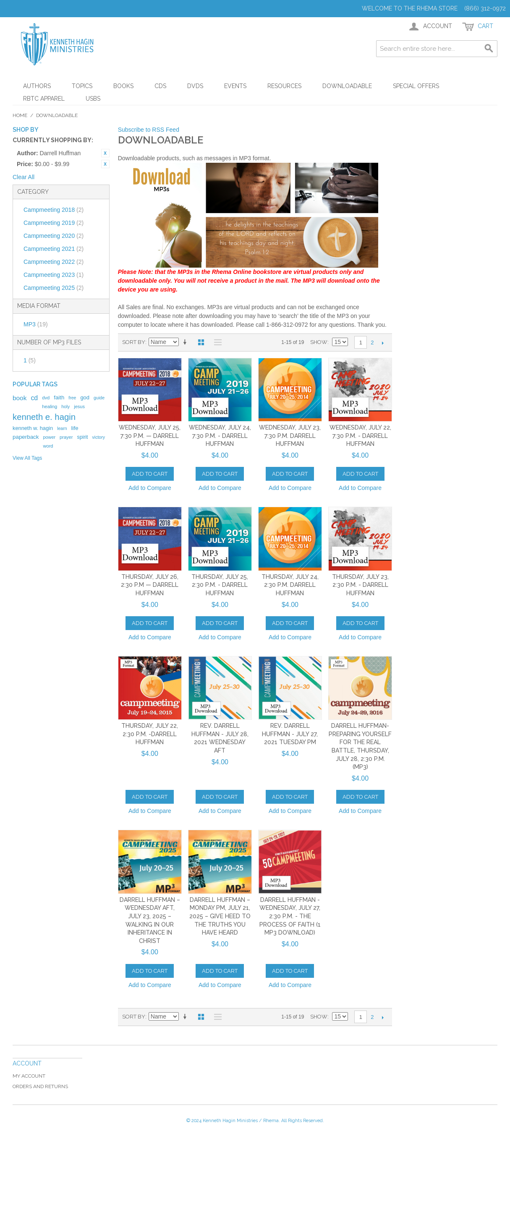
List (215, 342)
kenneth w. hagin (33, 428)
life (74, 428)
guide (99, 397)
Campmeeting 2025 (54, 287)
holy (65, 406)
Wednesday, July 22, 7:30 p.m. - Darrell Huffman (360, 435)
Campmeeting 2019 (54, 222)
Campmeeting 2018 (54, 209)
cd (34, 397)
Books (123, 86)
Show (318, 342)
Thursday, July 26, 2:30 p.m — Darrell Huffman (149, 584)
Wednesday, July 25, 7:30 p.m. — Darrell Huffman (149, 435)
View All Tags (27, 458)
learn (62, 428)
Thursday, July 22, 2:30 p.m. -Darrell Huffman (149, 733)
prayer (66, 437)
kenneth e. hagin (44, 417)
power (49, 437)
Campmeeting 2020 (54, 235)
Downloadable (347, 86)
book (19, 397)
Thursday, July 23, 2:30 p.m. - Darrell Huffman (360, 584)
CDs (160, 86)
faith (59, 397)
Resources (284, 86)
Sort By (133, 342)
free (72, 397)
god (84, 397)
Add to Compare (149, 487)
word (48, 445)
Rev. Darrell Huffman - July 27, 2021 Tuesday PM (290, 733)
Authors (37, 86)
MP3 (36, 324)
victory (98, 437)
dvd (46, 397)
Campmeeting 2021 (54, 248)
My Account (29, 1076)
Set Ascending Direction (186, 342)
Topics (82, 86)
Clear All (23, 177)
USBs (93, 98)
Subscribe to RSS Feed (148, 129)
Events (235, 86)
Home (20, 115)
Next (382, 342)
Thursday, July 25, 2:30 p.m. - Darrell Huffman (219, 584)
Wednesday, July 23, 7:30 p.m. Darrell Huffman (290, 435)
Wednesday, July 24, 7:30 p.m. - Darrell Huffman (220, 435)
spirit (82, 437)
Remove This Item (105, 153)
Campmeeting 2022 (54, 261)
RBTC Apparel (44, 98)
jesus (79, 406)
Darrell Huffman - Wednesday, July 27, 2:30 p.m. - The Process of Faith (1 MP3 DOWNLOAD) (290, 916)
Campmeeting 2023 (54, 274)
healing (49, 406)
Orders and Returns (40, 1086)
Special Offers (416, 86)
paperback (26, 437)
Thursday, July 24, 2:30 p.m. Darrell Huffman (290, 584)
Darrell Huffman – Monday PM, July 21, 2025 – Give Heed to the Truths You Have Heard (220, 916)
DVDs (195, 86)
